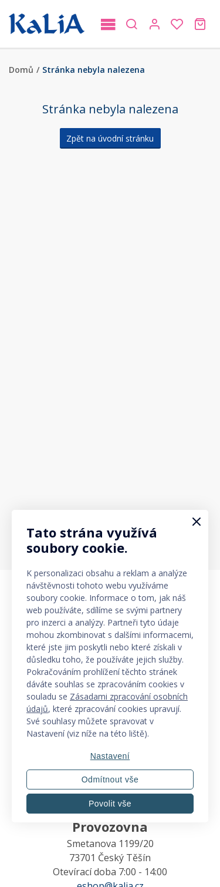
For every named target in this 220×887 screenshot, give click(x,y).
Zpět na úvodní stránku (110, 138)
